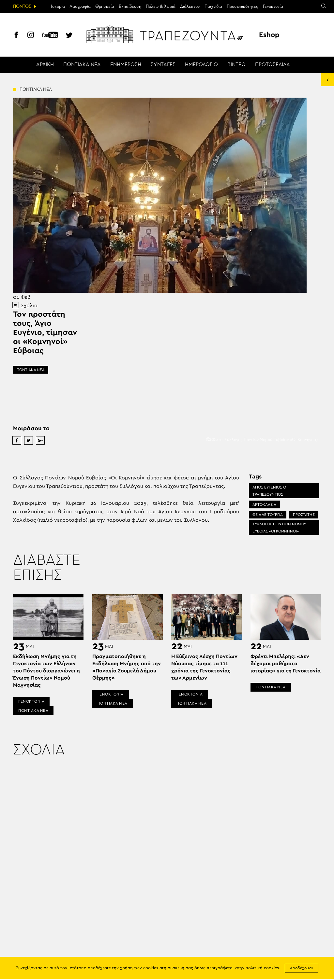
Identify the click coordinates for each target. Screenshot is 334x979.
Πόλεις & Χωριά (160, 6)
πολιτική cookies (262, 968)
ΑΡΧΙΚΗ (45, 64)
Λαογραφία (80, 6)
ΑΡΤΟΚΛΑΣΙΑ (264, 504)
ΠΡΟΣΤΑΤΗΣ (304, 515)
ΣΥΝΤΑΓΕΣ (163, 64)
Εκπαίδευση (130, 6)
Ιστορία (58, 6)
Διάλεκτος (190, 6)
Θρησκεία (104, 6)
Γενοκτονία (273, 6)
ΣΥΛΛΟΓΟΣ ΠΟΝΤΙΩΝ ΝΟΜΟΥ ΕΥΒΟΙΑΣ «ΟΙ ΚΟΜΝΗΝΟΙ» (279, 527)
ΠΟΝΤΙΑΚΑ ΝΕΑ (82, 64)
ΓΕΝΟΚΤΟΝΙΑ (31, 701)
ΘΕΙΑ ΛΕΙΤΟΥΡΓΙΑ (267, 515)
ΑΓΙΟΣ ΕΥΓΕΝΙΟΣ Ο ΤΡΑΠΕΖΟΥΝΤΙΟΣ (269, 490)
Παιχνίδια (213, 6)
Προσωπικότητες (242, 6)
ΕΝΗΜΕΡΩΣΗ (125, 64)
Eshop (269, 34)
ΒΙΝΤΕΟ (236, 64)
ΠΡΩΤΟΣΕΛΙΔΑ (272, 64)
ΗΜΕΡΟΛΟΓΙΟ (201, 64)
